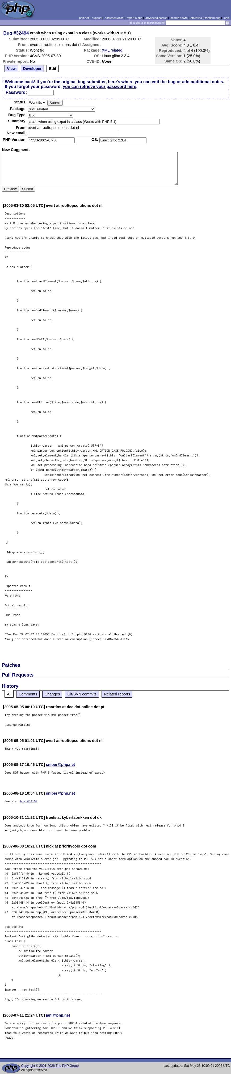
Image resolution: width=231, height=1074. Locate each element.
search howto (178, 17)
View (11, 68)
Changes (52, 694)
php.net (84, 17)
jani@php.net (58, 1015)
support (97, 17)
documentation (114, 17)
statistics (196, 17)
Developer (32, 68)
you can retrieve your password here (99, 86)
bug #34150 (28, 801)
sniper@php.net (60, 764)
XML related (112, 50)
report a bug (134, 17)
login (227, 17)
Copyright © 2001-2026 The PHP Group (50, 1066)
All (9, 694)
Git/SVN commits (81, 694)
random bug (212, 17)
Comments (28, 694)
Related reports (117, 694)
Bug (7, 33)
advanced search (156, 17)
